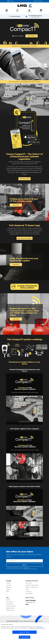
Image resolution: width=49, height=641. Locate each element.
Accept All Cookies (25, 632)
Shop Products (31, 36)
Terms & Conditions (11, 606)
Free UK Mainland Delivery (35, 16)
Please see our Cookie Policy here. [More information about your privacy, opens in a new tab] (37, 628)
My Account (29, 11)
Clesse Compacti (17, 36)
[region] (24, 631)
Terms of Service (32, 568)
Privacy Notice (26, 567)
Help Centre (29, 583)
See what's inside (24, 179)
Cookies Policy (9, 604)
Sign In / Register (39, 1)
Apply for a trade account (32, 585)
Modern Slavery (10, 610)
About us (8, 583)
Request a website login (32, 587)
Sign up (24, 565)
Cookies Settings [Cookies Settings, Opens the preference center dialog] (24, 637)
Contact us (28, 591)
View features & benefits (24, 238)
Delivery (8, 600)
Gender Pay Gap (10, 608)
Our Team (8, 585)
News (7, 591)
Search (17, 10)
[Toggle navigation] (6, 11)
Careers (8, 589)
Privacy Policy (26, 568)
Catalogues (9, 587)
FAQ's (27, 589)
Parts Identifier (29, 593)
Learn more (16, 205)
